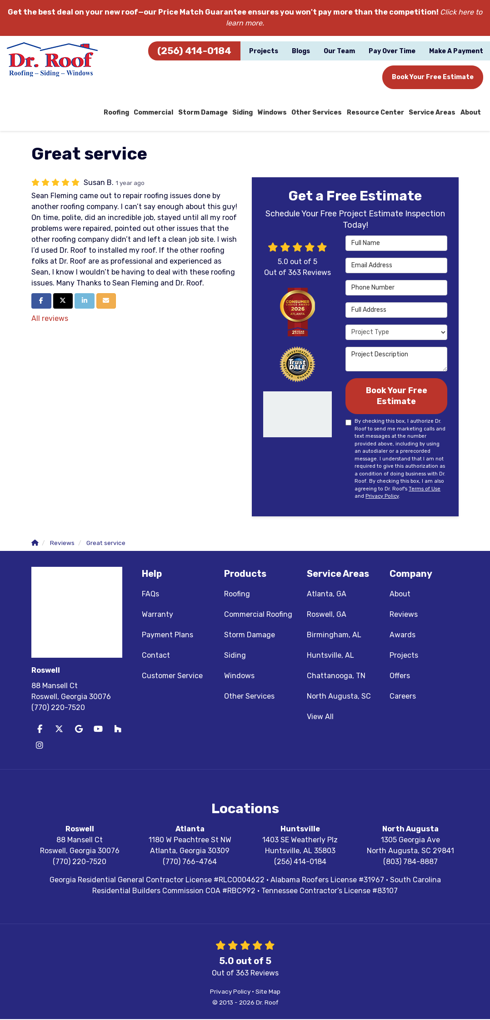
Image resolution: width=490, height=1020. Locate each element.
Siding (235, 656)
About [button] (470, 113)
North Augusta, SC (339, 697)
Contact (156, 656)
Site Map (267, 992)
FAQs (150, 594)
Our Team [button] (339, 51)
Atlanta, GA (326, 594)
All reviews (49, 319)
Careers (403, 697)
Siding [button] (245, 113)
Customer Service (172, 676)
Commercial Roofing (258, 615)
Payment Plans (167, 635)
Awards (402, 635)
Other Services (249, 697)
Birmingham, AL (334, 635)
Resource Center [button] (376, 113)
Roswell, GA (326, 615)
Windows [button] (274, 113)
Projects (404, 656)
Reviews (404, 615)
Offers (400, 676)
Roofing (237, 594)
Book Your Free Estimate (433, 77)
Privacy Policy (382, 497)
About (400, 594)
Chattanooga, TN (336, 676)
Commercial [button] (157, 113)
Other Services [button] (319, 113)
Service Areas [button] (433, 113)
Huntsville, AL (330, 656)
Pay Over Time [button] (392, 51)
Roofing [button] (120, 113)
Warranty (157, 615)
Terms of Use (424, 490)
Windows (239, 676)
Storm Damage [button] (206, 113)
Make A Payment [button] (456, 51)
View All (320, 717)
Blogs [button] (301, 51)
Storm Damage (249, 635)
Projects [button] (263, 51)
